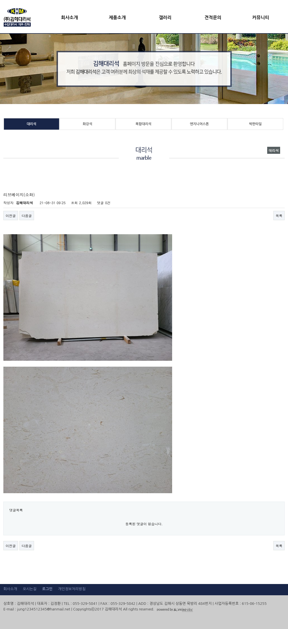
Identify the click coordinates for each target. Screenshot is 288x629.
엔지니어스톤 (199, 124)
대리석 (31, 124)
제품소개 (117, 17)
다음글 (27, 215)
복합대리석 (143, 124)
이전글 (11, 215)
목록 (279, 215)
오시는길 (30, 589)
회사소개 (69, 17)
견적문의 (212, 17)
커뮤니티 (260, 17)
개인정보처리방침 (72, 589)
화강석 (87, 124)
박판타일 (255, 124)
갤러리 (165, 17)
